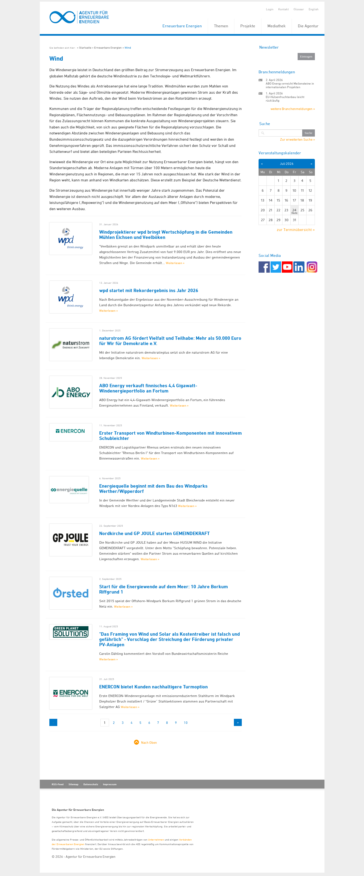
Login (269, 9)
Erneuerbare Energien (182, 25)
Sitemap (73, 784)
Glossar (299, 9)
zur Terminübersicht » (296, 229)
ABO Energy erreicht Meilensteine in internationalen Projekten (290, 85)
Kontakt (283, 9)
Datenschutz (90, 784)
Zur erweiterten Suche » (297, 139)
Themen (221, 25)
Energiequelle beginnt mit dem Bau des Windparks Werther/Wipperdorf (153, 488)
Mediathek (276, 25)
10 (186, 722)
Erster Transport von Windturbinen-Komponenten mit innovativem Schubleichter (170, 435)
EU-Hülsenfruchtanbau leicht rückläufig (285, 98)
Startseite (85, 47)
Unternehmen (156, 839)
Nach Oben (149, 742)
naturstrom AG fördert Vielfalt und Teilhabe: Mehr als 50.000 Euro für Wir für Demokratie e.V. (170, 340)
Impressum (109, 784)
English (313, 9)
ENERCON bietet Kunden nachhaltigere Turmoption (153, 687)
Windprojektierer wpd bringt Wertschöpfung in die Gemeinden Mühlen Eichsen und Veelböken (165, 234)
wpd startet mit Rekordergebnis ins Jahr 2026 (148, 290)
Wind (128, 47)
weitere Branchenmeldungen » (293, 109)
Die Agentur (308, 25)
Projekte (247, 25)
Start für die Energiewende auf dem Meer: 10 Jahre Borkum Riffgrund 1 (163, 589)
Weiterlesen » (175, 263)
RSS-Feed (58, 784)
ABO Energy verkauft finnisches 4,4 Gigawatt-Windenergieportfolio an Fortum (148, 388)
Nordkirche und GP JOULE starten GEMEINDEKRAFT (154, 533)
